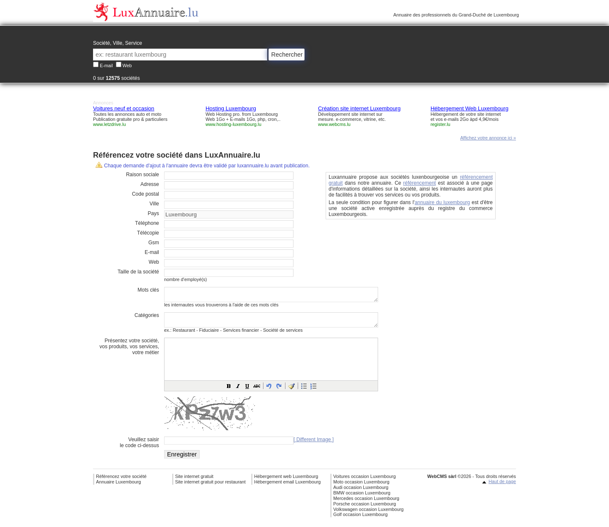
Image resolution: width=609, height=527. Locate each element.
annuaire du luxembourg (442, 202)
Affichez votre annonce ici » (488, 137)
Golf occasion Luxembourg (360, 519)
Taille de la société (138, 272)
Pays (153, 213)
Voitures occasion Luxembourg (364, 481)
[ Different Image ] (314, 445)
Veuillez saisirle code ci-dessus (139, 447)
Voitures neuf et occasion (123, 108)
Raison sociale (142, 174)
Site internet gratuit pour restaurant (210, 486)
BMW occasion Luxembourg (361, 497)
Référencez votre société (121, 481)
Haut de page (502, 486)
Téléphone (147, 223)
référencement (419, 183)
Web (127, 65)
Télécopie (148, 233)
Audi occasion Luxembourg (360, 492)
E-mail (106, 65)
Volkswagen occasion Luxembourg (368, 514)
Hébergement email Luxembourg (287, 486)
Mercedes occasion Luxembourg (366, 503)
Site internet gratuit (194, 481)
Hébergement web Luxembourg (286, 481)
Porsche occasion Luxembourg (364, 508)
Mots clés (148, 290)
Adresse (149, 184)
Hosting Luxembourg (231, 108)
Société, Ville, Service (117, 43)
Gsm (153, 243)
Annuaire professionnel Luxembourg (146, 12)
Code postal (145, 194)
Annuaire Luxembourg (118, 486)
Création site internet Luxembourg (359, 108)
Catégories (146, 318)
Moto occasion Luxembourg (361, 486)
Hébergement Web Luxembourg (469, 108)
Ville (154, 204)
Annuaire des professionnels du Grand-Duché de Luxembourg (456, 14)
